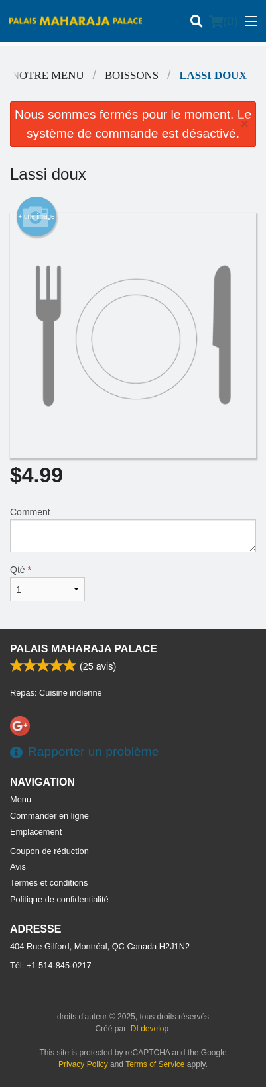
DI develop (149, 1028)
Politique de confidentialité (59, 899)
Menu (20, 799)
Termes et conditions (49, 883)
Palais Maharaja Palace (83, 648)
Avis (18, 867)
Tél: (51, 965)
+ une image (36, 216)
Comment (133, 529)
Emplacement (36, 832)
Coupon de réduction (49, 851)
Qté (47, 582)
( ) (223, 21)
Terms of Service (154, 1064)
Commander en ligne (49, 816)
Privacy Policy (83, 1064)
